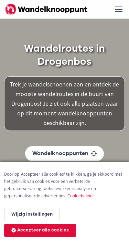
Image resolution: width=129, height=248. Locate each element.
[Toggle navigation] (118, 9)
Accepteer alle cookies (40, 230)
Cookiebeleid (80, 196)
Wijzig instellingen (32, 214)
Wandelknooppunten (64, 153)
